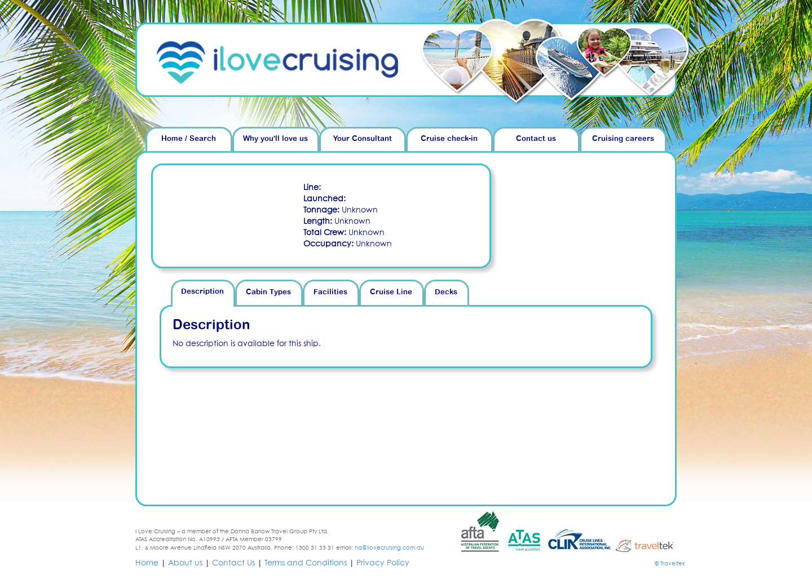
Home (146, 563)
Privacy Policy (382, 563)
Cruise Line (391, 292)
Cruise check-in (449, 139)
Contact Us (233, 563)
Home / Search (188, 139)
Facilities (330, 292)
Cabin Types (268, 292)
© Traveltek (670, 564)
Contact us (536, 139)
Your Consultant (362, 139)
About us (185, 563)
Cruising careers (623, 139)
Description (202, 291)
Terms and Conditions (305, 563)
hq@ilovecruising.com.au (389, 548)
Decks (446, 292)
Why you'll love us (275, 139)
